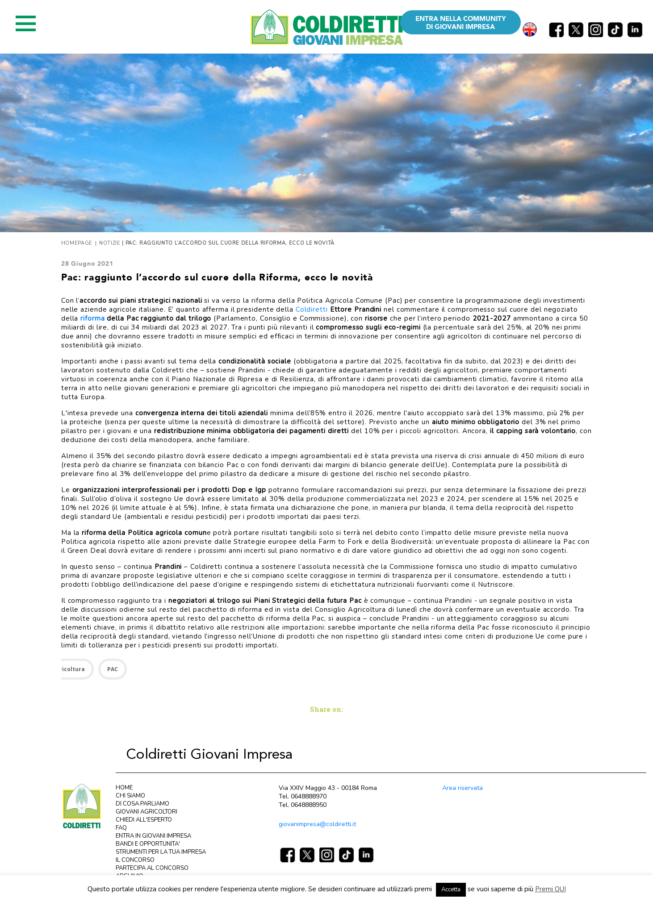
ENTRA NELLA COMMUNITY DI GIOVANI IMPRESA (460, 23)
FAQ (121, 828)
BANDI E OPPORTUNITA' (148, 844)
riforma (92, 318)
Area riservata (462, 788)
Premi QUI (550, 889)
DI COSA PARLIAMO (142, 804)
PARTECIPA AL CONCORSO (152, 868)
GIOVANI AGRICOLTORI (146, 812)
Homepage (76, 243)
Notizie (110, 243)
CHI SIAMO (130, 796)
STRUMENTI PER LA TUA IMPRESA (161, 852)
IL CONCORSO (135, 860)
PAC (112, 669)
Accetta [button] (450, 889)
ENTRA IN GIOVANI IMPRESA (153, 836)
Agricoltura (68, 669)
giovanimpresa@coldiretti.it (317, 824)
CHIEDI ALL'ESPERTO (144, 820)
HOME (124, 788)
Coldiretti (312, 309)
